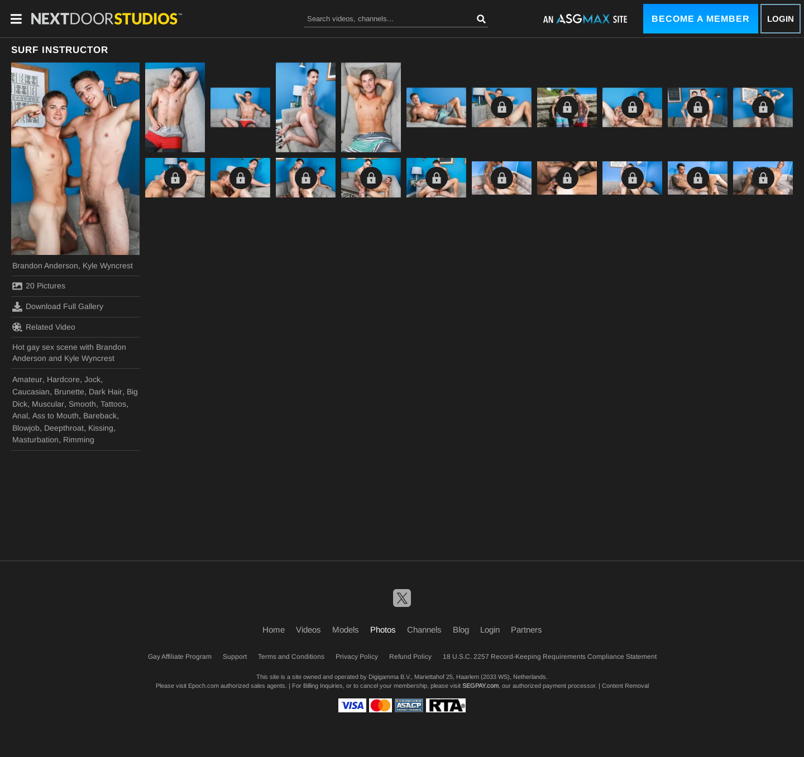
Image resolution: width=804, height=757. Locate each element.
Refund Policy (410, 656)
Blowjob (26, 427)
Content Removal (625, 685)
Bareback (100, 415)
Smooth (82, 403)
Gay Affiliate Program (180, 656)
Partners (526, 629)
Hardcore (63, 379)
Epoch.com (203, 685)
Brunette (69, 391)
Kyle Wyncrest (108, 265)
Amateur (27, 379)
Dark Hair (105, 391)
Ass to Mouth (55, 415)
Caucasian (31, 391)
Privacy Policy (357, 656)
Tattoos (113, 403)
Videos (308, 629)
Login (780, 18)
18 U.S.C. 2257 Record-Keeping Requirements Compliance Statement (550, 656)
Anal (20, 415)
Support (235, 656)
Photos (383, 629)
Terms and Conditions (291, 656)
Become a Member (701, 18)
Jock (92, 379)
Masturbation (35, 439)
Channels (424, 629)
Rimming (78, 439)
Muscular (48, 403)
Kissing (100, 427)
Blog (461, 629)
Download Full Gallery (57, 307)
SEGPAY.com (480, 685)
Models (345, 629)
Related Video (43, 327)
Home (273, 629)
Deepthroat (64, 427)
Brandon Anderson (45, 265)
